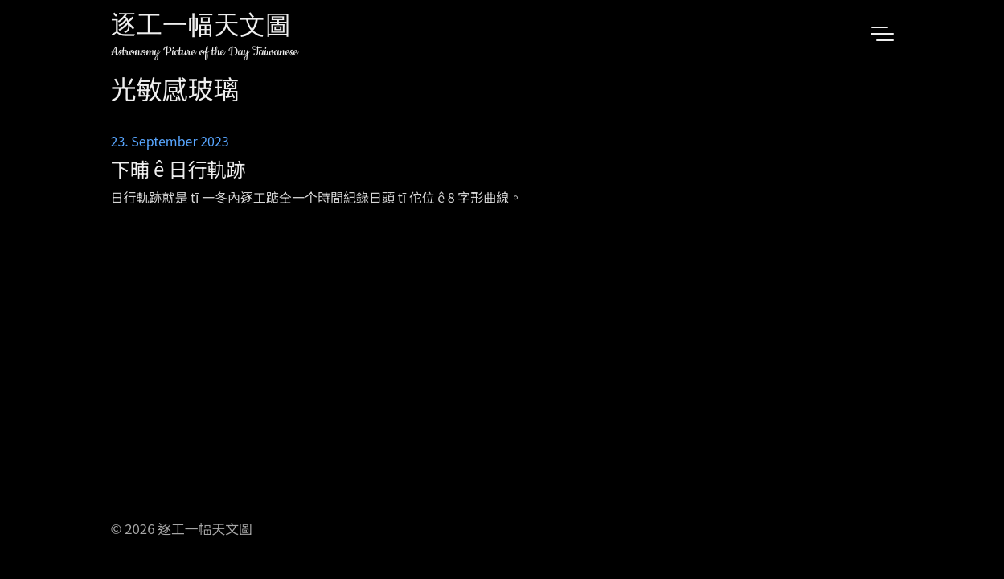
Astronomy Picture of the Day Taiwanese (204, 51)
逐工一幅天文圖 (201, 28)
